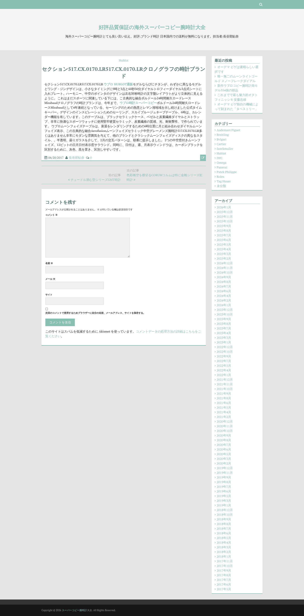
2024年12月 (225, 263)
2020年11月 (225, 426)
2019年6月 (224, 491)
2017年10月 (225, 566)
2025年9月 (224, 226)
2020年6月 (224, 449)
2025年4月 (224, 249)
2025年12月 (225, 212)
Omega (221, 162)
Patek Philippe (227, 172)
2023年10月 (225, 314)
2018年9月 (224, 519)
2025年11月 (225, 216)
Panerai (222, 167)
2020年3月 (224, 459)
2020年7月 (224, 445)
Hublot (123, 60)
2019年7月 (224, 486)
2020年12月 (225, 421)
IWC (220, 158)
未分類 (221, 186)
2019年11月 (225, 472)
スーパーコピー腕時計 (74, 610)
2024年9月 (224, 277)
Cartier (221, 144)
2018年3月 (224, 547)
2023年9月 (224, 319)
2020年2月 (224, 463)
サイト (48, 294)
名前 (49, 263)
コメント (51, 214)
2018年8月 (224, 524)
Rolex (221, 176)
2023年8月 (224, 323)
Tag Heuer (224, 181)
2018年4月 (224, 542)
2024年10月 (225, 272)
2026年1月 (224, 207)
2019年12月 (225, 468)
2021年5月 (224, 407)
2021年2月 (224, 417)
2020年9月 (224, 435)
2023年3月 (224, 337)
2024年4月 (224, 296)
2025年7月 (224, 235)
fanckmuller (225, 148)
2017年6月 (224, 584)
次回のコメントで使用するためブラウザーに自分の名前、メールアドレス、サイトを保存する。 (95, 312)
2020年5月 (224, 454)
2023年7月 (224, 328)
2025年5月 (224, 244)
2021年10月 (225, 389)
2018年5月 (224, 538)
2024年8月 (224, 282)
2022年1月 (224, 375)
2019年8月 (224, 482)
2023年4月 (224, 333)
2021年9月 (224, 393)
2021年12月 (225, 379)
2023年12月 (225, 310)
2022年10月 (225, 351)
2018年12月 (225, 510)
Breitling (223, 135)
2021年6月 (224, 403)
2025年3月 (224, 254)
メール (50, 278)
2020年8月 (224, 440)
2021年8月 (224, 398)
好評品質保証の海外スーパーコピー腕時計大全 (152, 27)
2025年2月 (224, 258)
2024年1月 (224, 305)
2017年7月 (224, 580)
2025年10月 (225, 221)
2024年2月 (224, 300)
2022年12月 (225, 347)
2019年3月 (224, 500)
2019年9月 (224, 477)
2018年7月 (224, 528)
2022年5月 (224, 365)
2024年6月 (224, 291)
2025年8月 (224, 230)
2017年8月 (224, 575)
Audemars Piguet (228, 130)
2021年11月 (225, 384)
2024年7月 (224, 286)
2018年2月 (224, 552)
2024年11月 (225, 268)
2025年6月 (224, 240)
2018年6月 (224, 533)
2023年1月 (224, 342)
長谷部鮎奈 (76, 157)
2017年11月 (225, 561)
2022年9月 (224, 356)
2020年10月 (225, 431)
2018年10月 (225, 514)
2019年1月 (224, 505)
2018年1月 (224, 556)
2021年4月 (224, 412)
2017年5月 (224, 589)
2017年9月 (224, 570)
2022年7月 (224, 361)
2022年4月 (224, 370)
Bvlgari (221, 139)
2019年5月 (224, 496)
